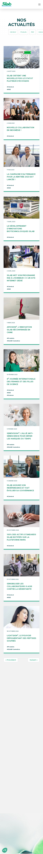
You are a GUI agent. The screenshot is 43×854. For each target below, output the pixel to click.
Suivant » (34, 660)
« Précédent (10, 660)
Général (13, 32)
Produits (23, 32)
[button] (4, 850)
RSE (32, 32)
